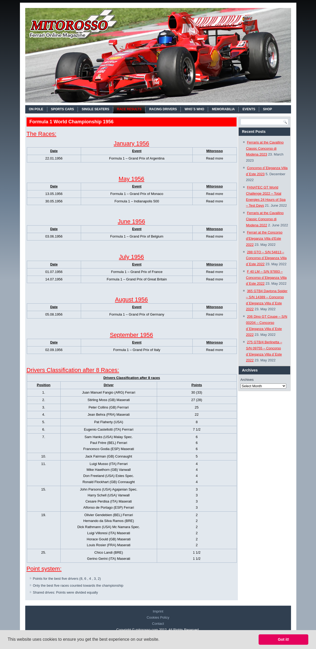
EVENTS (248, 109)
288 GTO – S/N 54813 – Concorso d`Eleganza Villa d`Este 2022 (266, 258)
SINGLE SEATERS (95, 109)
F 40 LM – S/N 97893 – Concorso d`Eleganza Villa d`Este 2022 (266, 278)
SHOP (267, 109)
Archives (247, 380)
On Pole (36, 109)
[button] (161, 640)
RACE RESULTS (129, 109)
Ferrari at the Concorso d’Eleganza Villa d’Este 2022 (264, 238)
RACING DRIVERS (163, 109)
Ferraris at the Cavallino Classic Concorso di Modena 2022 (265, 219)
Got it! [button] (283, 639)
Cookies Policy (158, 617)
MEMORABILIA (223, 109)
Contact (158, 624)
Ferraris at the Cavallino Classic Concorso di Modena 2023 (265, 148)
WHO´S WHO (194, 109)
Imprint (158, 611)
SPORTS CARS (62, 109)
